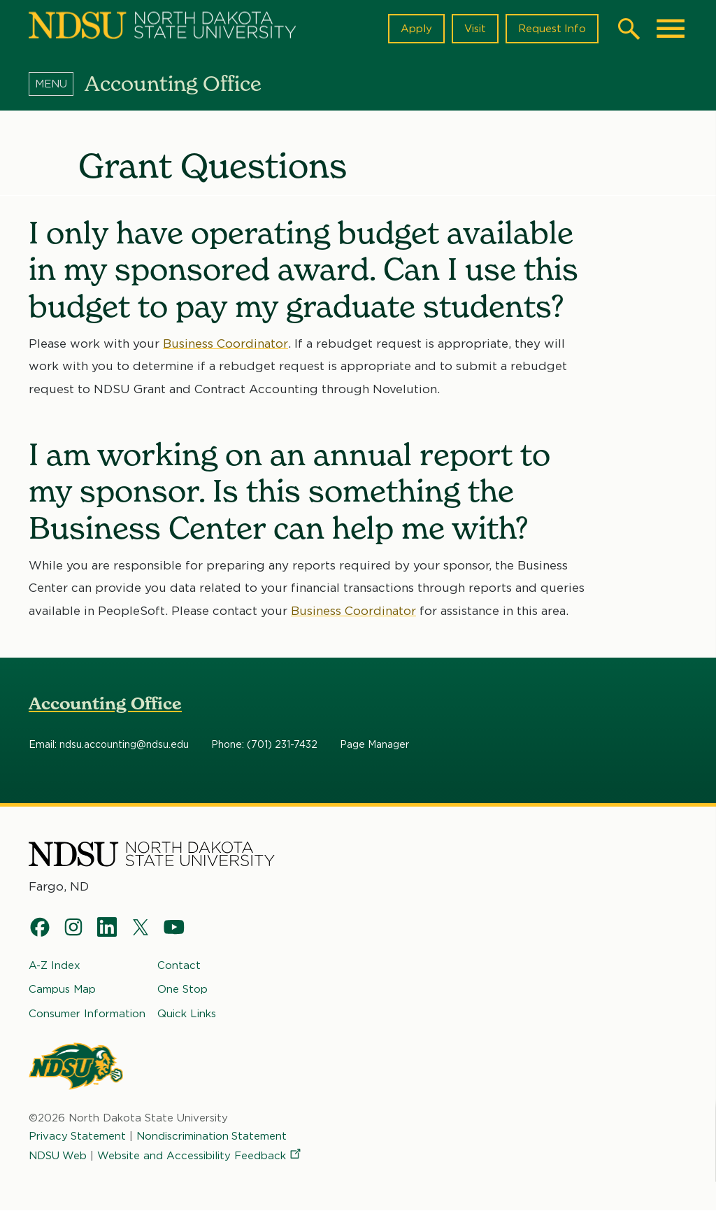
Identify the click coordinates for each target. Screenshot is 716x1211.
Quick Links (186, 1013)
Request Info (551, 28)
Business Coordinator (225, 343)
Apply (415, 28)
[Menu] (57, 83)
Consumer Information (87, 1013)
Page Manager (374, 745)
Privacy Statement (78, 1136)
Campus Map (62, 989)
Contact (179, 965)
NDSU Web (58, 1155)
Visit (474, 28)
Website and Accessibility (200, 1155)
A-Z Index (54, 965)
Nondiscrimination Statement (212, 1136)
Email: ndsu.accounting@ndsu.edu (109, 745)
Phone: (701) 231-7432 (264, 745)
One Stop (182, 989)
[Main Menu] (670, 28)
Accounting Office (105, 703)
